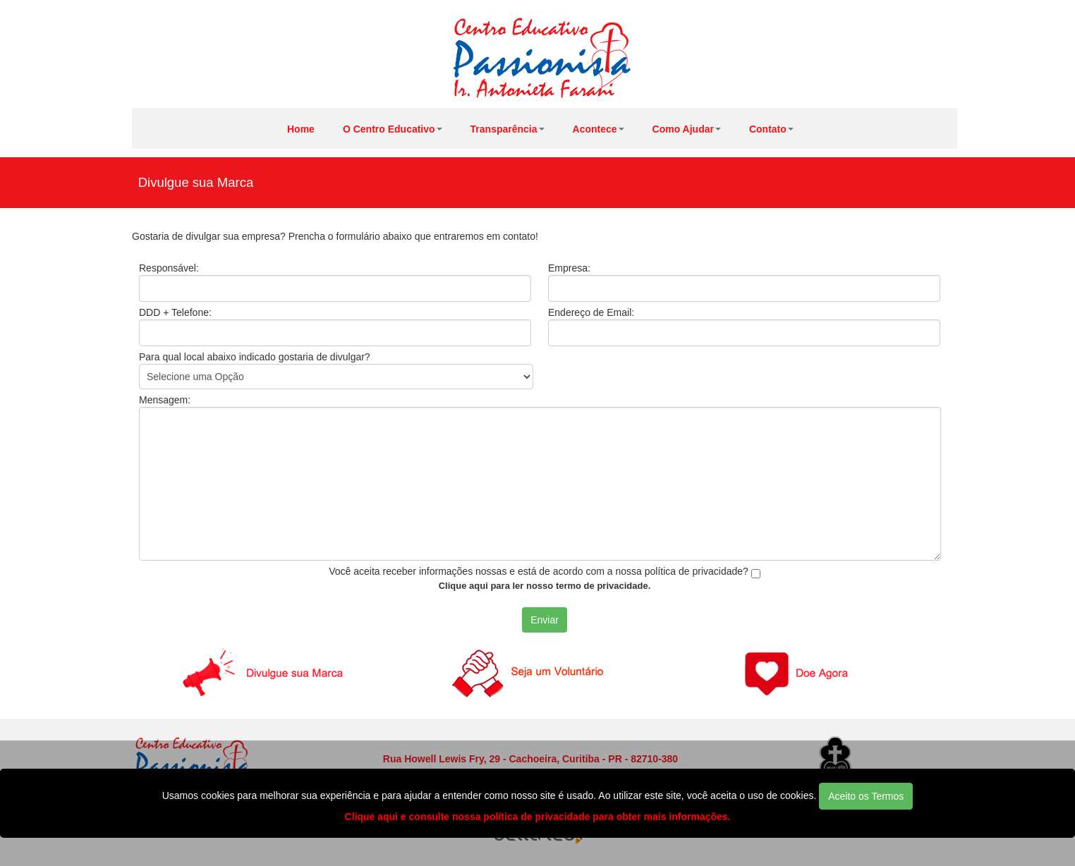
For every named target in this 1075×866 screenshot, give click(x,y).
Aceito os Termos (866, 796)
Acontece (598, 129)
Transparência (507, 129)
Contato (771, 129)
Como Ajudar (686, 129)
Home (301, 129)
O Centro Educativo (392, 129)
